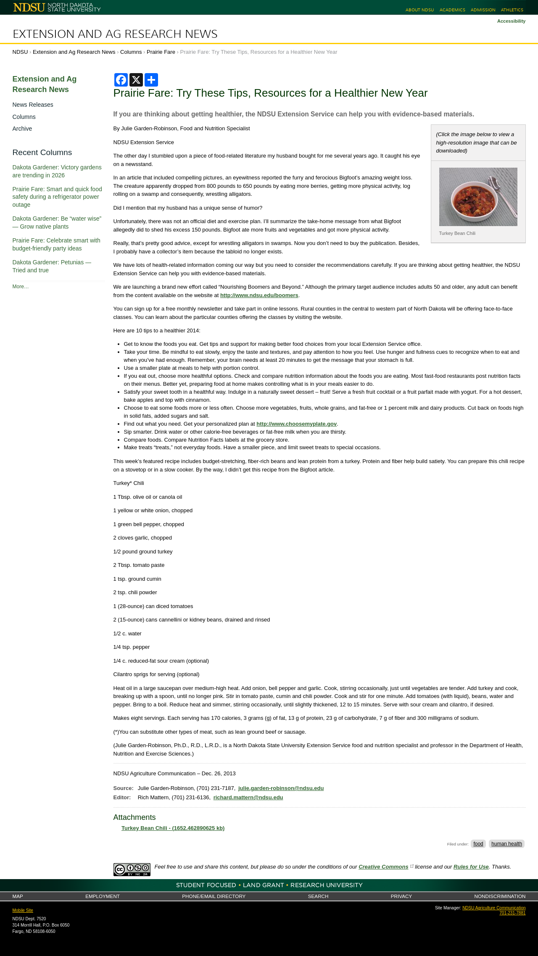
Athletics (512, 10)
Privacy (401, 896)
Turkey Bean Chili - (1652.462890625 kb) (172, 828)
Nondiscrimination (500, 896)
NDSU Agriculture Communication (493, 908)
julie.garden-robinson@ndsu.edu (281, 788)
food (478, 844)
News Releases (33, 104)
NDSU (20, 52)
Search (318, 896)
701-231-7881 (512, 913)
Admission (483, 10)
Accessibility (511, 21)
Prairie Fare (161, 52)
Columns (131, 52)
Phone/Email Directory (213, 896)
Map (18, 896)
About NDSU (420, 10)
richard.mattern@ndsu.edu (248, 797)
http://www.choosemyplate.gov (296, 424)
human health (506, 844)
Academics (452, 10)
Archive (22, 128)
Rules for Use (471, 867)
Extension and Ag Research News (115, 34)
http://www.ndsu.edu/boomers (259, 295)
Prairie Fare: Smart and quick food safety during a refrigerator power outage (57, 197)
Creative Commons (383, 867)
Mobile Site (23, 910)
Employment (102, 896)
